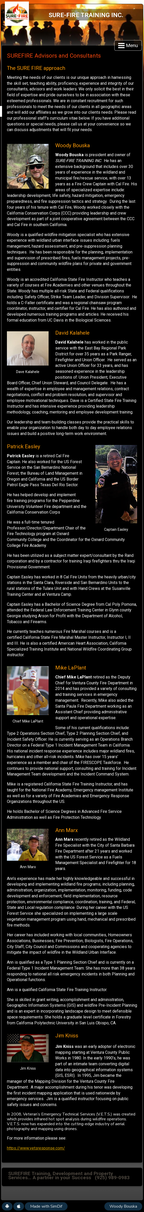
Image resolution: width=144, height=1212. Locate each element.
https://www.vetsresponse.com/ (36, 1148)
